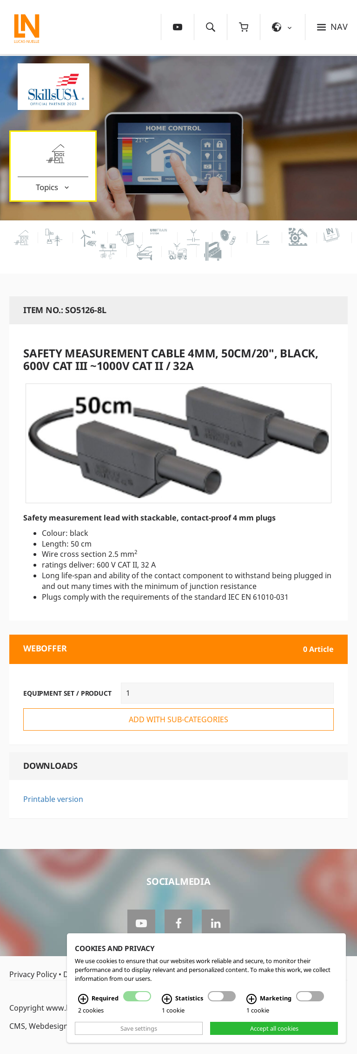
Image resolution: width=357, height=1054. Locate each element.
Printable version (53, 799)
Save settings (138, 1028)
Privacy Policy (33, 974)
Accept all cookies (274, 1028)
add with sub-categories (178, 719)
